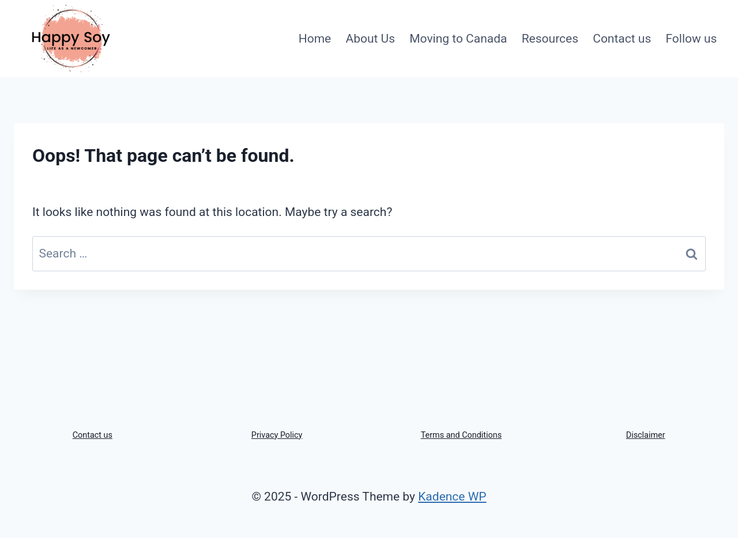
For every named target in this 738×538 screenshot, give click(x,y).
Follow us (691, 39)
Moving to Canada (458, 39)
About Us (370, 39)
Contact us (622, 39)
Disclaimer (645, 435)
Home (315, 39)
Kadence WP (452, 496)
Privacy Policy (277, 435)
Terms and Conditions (461, 435)
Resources (550, 39)
